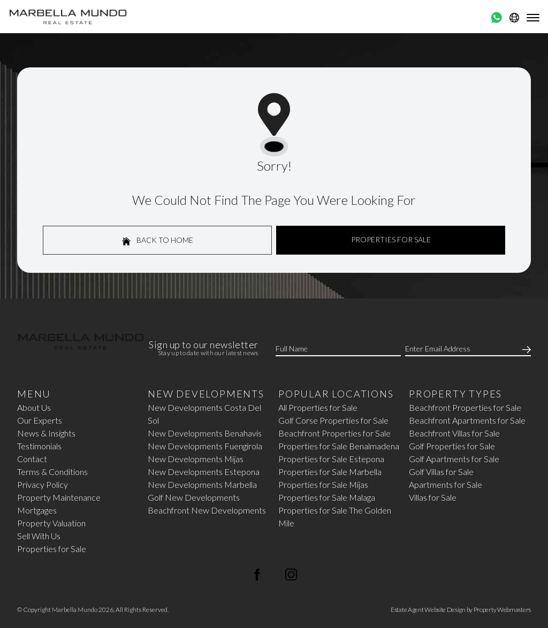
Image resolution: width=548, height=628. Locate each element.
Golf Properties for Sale (452, 446)
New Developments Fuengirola (205, 446)
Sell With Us (38, 536)
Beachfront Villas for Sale (454, 433)
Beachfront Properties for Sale (334, 433)
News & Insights (46, 433)
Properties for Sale (51, 548)
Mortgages (37, 510)
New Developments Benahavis (205, 433)
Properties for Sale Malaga (326, 497)
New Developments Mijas (195, 459)
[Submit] (524, 348)
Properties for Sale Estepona (331, 459)
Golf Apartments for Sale (454, 459)
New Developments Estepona (204, 471)
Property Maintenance (59, 497)
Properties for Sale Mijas (323, 484)
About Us (34, 407)
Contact (32, 459)
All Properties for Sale (317, 407)
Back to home (157, 240)
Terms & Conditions (52, 471)
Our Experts (39, 420)
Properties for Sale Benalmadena (338, 446)
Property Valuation (51, 523)
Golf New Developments (194, 497)
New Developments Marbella (202, 484)
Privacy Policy (42, 484)
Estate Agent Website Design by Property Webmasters (461, 610)
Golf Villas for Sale (441, 471)
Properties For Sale (391, 239)
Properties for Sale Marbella (330, 471)
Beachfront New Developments (207, 510)
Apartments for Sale (445, 484)
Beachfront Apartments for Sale (467, 420)
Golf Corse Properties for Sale (333, 420)
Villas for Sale (432, 497)
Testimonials (39, 446)
